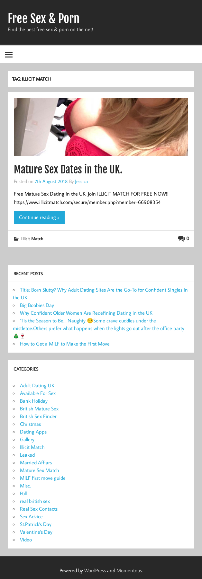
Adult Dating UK (37, 385)
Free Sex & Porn (43, 18)
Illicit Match (32, 238)
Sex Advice (31, 516)
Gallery (27, 439)
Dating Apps (33, 431)
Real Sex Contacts (39, 508)
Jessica (81, 181)
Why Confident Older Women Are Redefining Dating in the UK (86, 313)
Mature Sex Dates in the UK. (68, 169)
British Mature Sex (39, 408)
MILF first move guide (43, 478)
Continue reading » (39, 217)
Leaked (27, 455)
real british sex (35, 501)
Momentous (129, 570)
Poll (23, 493)
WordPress (95, 570)
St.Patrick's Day (35, 524)
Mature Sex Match (39, 470)
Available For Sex (38, 393)
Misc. (25, 485)
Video (26, 539)
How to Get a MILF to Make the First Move (65, 343)
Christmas (30, 424)
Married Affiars (36, 462)
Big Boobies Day (37, 305)
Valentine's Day (36, 532)
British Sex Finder (38, 416)
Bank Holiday (34, 401)
